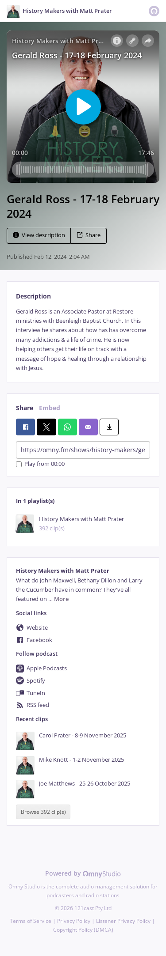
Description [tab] (33, 296)
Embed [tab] (49, 408)
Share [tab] (24, 408)
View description (39, 235)
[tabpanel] (83, 340)
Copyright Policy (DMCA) (83, 929)
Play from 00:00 (40, 464)
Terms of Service (30, 921)
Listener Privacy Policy (123, 921)
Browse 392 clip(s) (43, 812)
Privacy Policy (73, 921)
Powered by (83, 873)
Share (88, 235)
